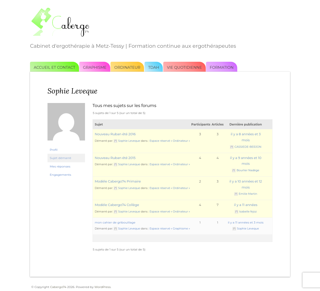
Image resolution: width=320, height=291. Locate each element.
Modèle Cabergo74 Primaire (118, 181)
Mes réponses (60, 166)
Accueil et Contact (54, 67)
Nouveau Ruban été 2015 (115, 158)
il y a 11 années (245, 205)
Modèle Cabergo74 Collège (117, 205)
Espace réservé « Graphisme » (170, 228)
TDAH (153, 67)
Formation (222, 67)
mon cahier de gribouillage (115, 222)
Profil (54, 150)
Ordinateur (127, 67)
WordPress (102, 287)
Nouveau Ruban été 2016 (115, 134)
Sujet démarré (60, 158)
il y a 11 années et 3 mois (246, 222)
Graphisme (94, 67)
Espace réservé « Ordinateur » (170, 140)
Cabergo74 (58, 287)
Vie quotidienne (184, 67)
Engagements (60, 174)
